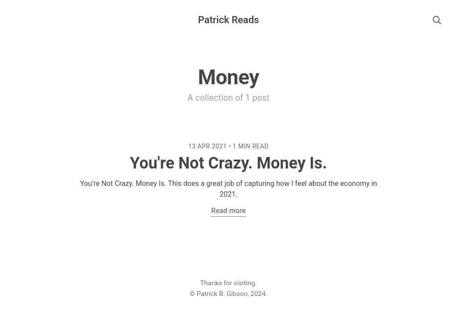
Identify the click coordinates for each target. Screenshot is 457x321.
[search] (437, 20)
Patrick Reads (228, 19)
